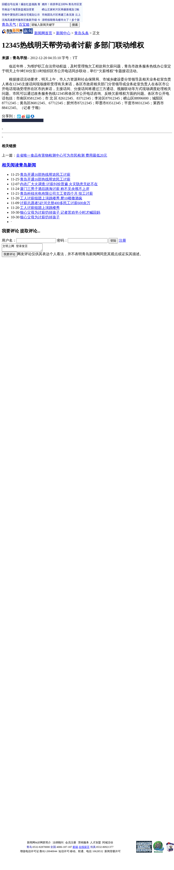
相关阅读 (10, 165)
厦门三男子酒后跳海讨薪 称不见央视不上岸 (54, 189)
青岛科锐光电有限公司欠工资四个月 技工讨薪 (56, 193)
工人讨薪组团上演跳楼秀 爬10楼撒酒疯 (51, 198)
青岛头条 (81, 33)
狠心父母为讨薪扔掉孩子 (40, 217)
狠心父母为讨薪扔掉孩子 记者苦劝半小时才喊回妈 (60, 212)
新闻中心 (63, 33)
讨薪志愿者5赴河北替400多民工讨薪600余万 (55, 203)
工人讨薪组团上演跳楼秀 (40, 208)
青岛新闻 (27, 165)
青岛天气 (9, 24)
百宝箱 (24, 24)
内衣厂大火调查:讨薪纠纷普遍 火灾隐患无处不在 (58, 184)
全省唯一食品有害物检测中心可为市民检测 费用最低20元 (61, 155)
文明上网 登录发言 (24, 248)
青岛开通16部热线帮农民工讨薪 (45, 174)
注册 (122, 240)
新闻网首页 (43, 33)
